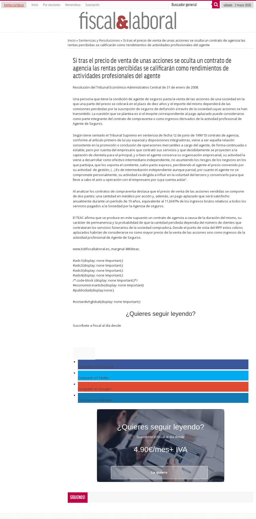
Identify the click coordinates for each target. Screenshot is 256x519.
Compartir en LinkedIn (95, 400)
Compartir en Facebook (96, 366)
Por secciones (51, 5)
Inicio (34, 5)
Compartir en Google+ (95, 389)
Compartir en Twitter (93, 377)
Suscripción (92, 5)
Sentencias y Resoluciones (99, 40)
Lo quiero (84, 353)
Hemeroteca (72, 5)
